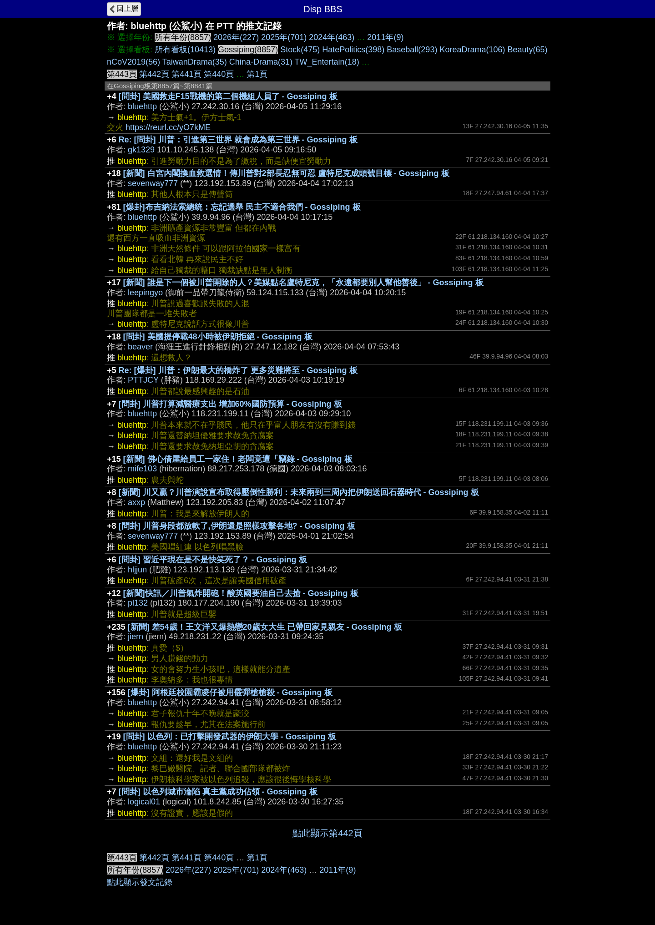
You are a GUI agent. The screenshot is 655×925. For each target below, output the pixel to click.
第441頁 (186, 74)
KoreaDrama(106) (472, 49)
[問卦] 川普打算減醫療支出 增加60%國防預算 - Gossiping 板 (230, 404)
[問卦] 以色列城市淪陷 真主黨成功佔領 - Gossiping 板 (218, 791)
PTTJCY (143, 379)
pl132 (138, 602)
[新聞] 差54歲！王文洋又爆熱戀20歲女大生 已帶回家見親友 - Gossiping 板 (265, 627)
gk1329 (141, 149)
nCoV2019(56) (133, 61)
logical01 (144, 801)
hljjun (137, 569)
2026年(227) (236, 37)
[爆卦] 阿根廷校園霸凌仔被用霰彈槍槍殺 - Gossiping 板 (230, 692)
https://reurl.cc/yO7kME (168, 127)
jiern (135, 636)
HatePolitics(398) (353, 49)
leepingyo (145, 292)
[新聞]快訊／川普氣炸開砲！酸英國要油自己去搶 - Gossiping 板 (240, 593)
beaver (140, 346)
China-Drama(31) (260, 61)
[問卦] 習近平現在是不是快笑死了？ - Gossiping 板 (213, 559)
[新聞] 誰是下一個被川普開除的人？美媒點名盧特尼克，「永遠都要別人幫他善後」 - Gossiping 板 (303, 282)
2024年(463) (331, 37)
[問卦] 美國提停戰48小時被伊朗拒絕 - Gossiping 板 (217, 336)
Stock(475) (300, 49)
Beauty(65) (527, 49)
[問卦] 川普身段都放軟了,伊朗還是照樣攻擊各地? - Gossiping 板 (237, 526)
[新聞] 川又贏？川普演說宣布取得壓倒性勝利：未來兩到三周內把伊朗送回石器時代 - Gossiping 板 (299, 492)
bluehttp (142, 106)
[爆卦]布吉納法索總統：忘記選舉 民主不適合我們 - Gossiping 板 (242, 207)
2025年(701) (284, 37)
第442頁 (154, 74)
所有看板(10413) (185, 49)
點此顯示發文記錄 (139, 882)
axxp (136, 502)
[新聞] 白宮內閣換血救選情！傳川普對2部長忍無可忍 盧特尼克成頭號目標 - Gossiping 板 (286, 173)
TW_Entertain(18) (327, 61)
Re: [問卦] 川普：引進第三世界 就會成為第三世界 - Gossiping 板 (238, 139)
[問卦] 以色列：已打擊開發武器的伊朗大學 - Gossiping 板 (229, 736)
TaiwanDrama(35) (194, 61)
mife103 (142, 468)
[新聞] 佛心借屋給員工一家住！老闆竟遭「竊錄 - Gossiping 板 (238, 459)
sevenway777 (153, 183)
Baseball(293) (412, 49)
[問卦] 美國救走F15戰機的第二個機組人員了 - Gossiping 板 (228, 96)
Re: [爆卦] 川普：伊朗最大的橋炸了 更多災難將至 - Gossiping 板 (238, 370)
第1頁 (257, 74)
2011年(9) (385, 37)
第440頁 (219, 74)
